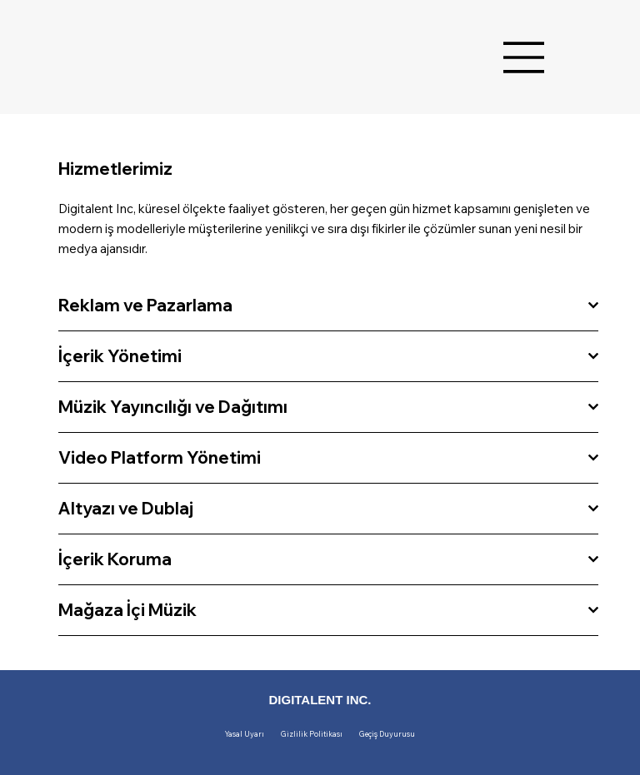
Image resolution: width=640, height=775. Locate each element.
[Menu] (524, 57)
